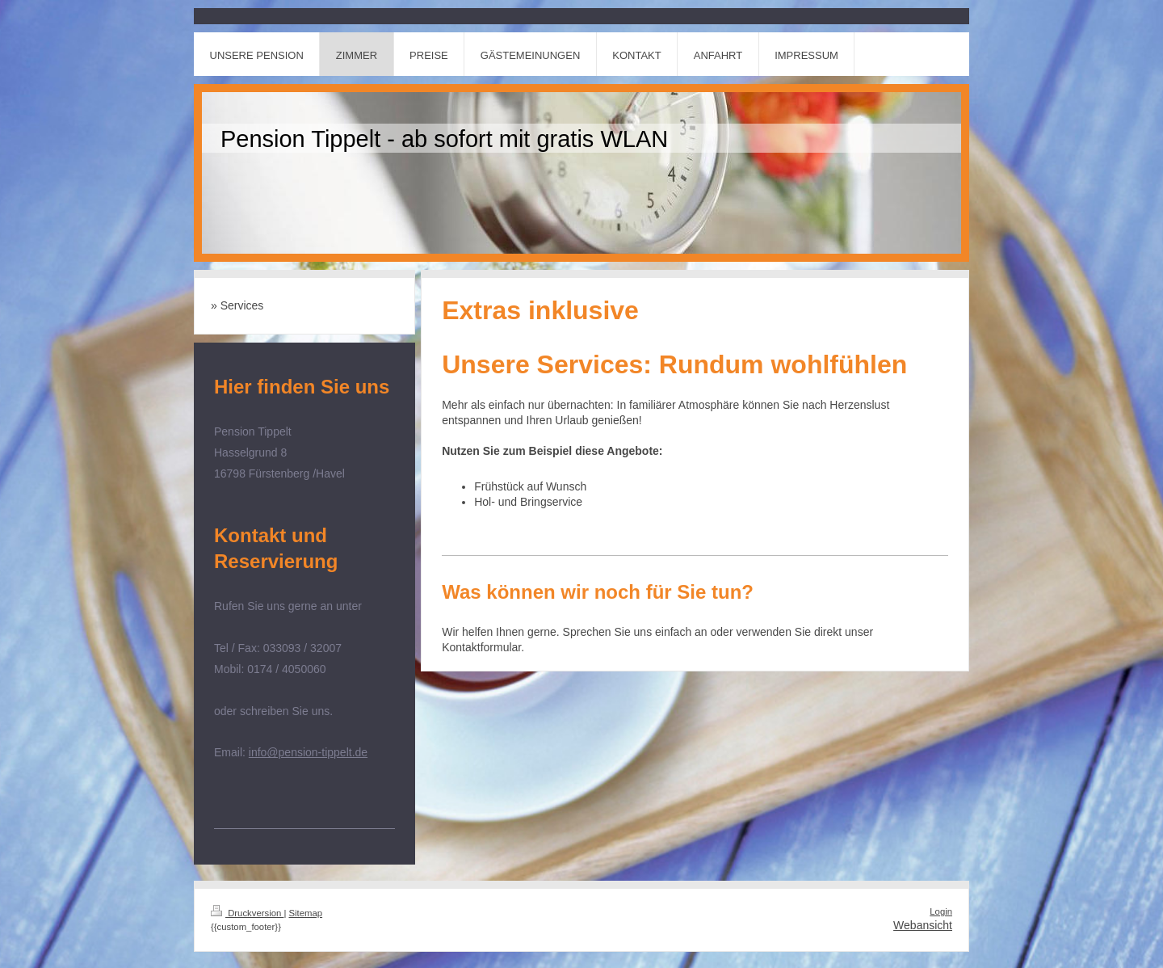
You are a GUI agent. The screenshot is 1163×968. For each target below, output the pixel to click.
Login (941, 911)
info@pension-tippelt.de (308, 752)
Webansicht (922, 925)
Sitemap (306, 913)
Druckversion (247, 913)
